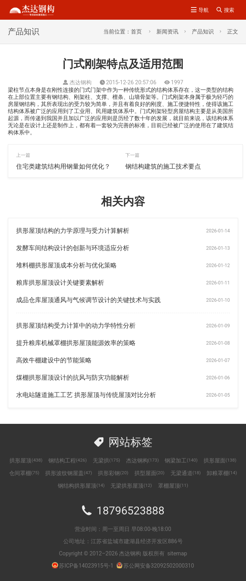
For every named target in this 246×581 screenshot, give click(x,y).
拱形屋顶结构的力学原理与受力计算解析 (72, 230)
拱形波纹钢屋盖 (68, 473)
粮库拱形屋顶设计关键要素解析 (60, 282)
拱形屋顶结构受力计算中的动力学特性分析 (76, 325)
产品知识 (203, 31)
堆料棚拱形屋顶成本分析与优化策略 (66, 265)
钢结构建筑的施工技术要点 (163, 166)
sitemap (177, 553)
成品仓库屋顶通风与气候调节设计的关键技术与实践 (88, 300)
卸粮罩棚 (222, 473)
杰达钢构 (142, 460)
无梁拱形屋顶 (131, 486)
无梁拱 (106, 460)
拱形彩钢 (113, 473)
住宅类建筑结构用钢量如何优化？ (63, 166)
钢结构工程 (67, 460)
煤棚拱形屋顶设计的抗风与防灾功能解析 (72, 377)
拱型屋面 (149, 473)
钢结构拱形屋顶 (81, 486)
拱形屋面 (220, 460)
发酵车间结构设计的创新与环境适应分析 (72, 248)
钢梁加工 (181, 460)
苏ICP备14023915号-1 (86, 565)
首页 (136, 31)
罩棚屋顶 (173, 486)
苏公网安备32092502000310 (155, 565)
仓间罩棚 (24, 473)
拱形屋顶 (25, 460)
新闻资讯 (167, 31)
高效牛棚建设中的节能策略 (54, 360)
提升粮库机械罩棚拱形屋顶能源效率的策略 (76, 343)
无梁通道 (186, 473)
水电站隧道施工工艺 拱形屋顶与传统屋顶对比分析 (86, 395)
